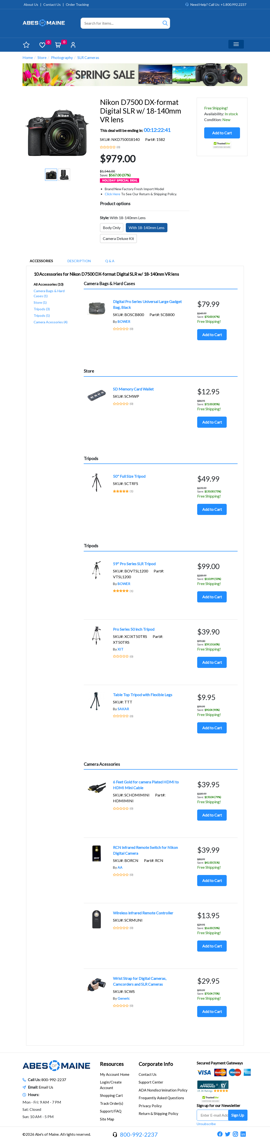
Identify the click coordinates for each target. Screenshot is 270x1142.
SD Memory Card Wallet (133, 389)
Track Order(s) (111, 1103)
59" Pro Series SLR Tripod (134, 563)
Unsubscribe (206, 1124)
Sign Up (237, 1115)
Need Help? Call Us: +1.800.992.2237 (218, 4)
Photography (62, 57)
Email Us (46, 1087)
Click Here (112, 194)
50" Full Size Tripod (129, 476)
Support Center (151, 1082)
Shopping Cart (111, 1095)
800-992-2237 (53, 1079)
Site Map (107, 1119)
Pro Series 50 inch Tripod (133, 629)
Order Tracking (77, 4)
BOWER (124, 321)
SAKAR (123, 709)
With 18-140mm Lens (147, 227)
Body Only (111, 227)
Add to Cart (222, 132)
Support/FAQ (110, 1111)
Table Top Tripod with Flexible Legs (142, 694)
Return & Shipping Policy (158, 1113)
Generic (124, 998)
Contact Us (52, 4)
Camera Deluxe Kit (118, 238)
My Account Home (114, 1074)
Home (27, 57)
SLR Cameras (88, 57)
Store (42, 57)
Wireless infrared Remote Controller (143, 913)
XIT (120, 649)
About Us (31, 4)
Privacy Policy (150, 1106)
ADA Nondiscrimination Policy (163, 1090)
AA (120, 867)
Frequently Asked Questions (161, 1098)
